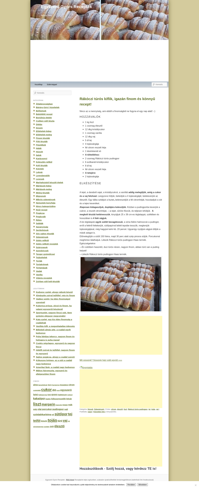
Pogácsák (41, 216)
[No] (195, 485)
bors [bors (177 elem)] (50, 385)
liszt (125, 409)
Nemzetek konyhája (45, 203)
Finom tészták (43, 138)
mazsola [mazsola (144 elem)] (59, 405)
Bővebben (142, 485)
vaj (157, 409)
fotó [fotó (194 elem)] (49, 395)
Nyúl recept (41, 210)
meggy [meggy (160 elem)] (65, 405)
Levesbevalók (43, 175)
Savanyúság (42, 227)
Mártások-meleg (44, 189)
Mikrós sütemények (45, 199)
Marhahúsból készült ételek (49, 182)
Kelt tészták (42, 165)
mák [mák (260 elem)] (70, 405)
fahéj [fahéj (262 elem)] (35, 395)
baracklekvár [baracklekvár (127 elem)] (42, 385)
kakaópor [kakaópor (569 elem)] (39, 398)
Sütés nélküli (42, 240)
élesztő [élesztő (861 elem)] (59, 426)
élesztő (120, 409)
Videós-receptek (44, 278)
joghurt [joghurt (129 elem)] (70, 395)
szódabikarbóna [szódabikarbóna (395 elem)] (42, 414)
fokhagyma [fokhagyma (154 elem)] (42, 395)
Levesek (40, 179)
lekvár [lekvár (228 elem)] (69, 399)
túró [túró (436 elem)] (60, 420)
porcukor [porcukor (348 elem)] (47, 409)
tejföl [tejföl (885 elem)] (36, 420)
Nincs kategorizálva (45, 206)
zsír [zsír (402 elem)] (52, 426)
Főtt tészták (42, 141)
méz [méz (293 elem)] (35, 409)
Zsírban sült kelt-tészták (48, 281)
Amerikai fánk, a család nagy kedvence (55, 367)
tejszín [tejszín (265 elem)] (44, 421)
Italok (38, 155)
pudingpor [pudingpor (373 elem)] (58, 409)
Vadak (39, 271)
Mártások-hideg (43, 186)
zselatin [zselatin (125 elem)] (46, 426)
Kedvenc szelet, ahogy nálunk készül (54, 292)
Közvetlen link (99, 412)
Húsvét (90, 409)
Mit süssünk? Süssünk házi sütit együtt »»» (101, 360)
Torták (39, 261)
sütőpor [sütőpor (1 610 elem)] (61, 414)
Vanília (39, 274)
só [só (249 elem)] (53, 414)
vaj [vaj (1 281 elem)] (65, 420)
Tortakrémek (42, 264)
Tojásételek (41, 257)
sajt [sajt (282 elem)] (66, 409)
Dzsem (39, 128)
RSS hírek (70, 480)
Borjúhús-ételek (44, 117)
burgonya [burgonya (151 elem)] (55, 385)
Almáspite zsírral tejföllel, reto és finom (55, 295)
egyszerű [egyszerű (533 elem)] (66, 390)
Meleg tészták (42, 193)
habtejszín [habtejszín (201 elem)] (62, 395)
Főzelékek (41, 145)
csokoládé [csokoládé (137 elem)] (37, 390)
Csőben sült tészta (45, 121)
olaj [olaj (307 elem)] (40, 409)
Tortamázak (41, 268)
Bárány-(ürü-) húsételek (47, 107)
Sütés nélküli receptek (47, 244)
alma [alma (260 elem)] (35, 385)
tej (149, 409)
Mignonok (41, 196)
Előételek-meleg (44, 134)
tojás (153, 409)
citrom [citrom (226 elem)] (71, 385)
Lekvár (39, 172)
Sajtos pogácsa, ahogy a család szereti (55, 357)
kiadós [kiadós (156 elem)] (48, 399)
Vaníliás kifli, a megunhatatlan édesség (55, 326)
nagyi (90, 412)
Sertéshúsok (42, 230)
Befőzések (41, 111)
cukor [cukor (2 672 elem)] (46, 389)
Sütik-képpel (52, 84)
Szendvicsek (42, 250)
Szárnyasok (42, 247)
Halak (38, 148)
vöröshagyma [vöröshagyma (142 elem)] (38, 426)
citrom (113, 409)
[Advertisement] (99, 60)
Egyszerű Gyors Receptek (66, 6)
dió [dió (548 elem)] (54, 390)
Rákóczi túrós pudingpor (138, 409)
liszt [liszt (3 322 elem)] (37, 404)
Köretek (40, 169)
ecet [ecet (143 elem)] (58, 390)
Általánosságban (44, 104)
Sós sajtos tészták (45, 233)
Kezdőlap (38, 84)
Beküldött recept (44, 114)
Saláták (39, 223)
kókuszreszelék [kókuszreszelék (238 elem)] (58, 399)
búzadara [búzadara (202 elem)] (64, 385)
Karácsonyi (41, 158)
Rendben (131, 485)
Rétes (39, 220)
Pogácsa (40, 213)
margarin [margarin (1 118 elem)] (48, 404)
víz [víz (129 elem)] (69, 421)
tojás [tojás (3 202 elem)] (52, 420)
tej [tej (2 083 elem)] (70, 414)
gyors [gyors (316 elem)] (54, 394)
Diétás (39, 124)
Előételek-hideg (43, 131)
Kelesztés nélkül (44, 162)
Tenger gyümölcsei (45, 254)
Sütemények (99, 409)
